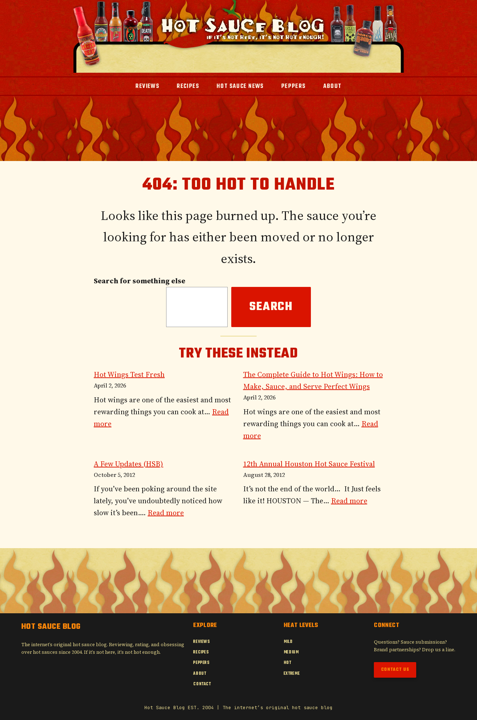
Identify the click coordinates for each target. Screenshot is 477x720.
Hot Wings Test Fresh (129, 374)
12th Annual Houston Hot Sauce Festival (309, 464)
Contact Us (395, 669)
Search (271, 307)
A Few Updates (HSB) (128, 464)
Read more (166, 513)
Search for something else (139, 281)
